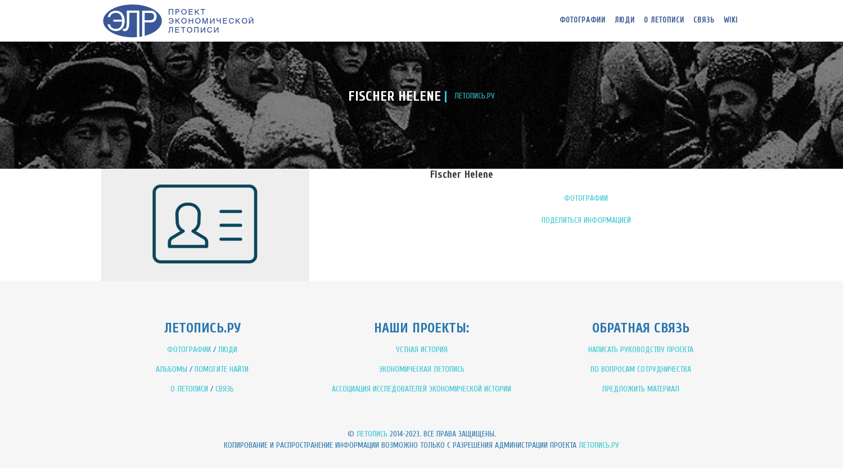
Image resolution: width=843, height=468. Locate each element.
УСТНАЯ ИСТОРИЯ (422, 349)
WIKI (731, 20)
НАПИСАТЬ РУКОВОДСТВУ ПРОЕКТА (640, 349)
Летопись (372, 434)
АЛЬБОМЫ (171, 369)
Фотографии (583, 20)
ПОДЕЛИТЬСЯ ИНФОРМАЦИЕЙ (586, 220)
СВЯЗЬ (224, 389)
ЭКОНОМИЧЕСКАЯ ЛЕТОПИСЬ (422, 369)
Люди (625, 20)
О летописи (664, 20)
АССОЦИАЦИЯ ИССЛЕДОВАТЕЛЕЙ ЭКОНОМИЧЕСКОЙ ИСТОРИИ (421, 389)
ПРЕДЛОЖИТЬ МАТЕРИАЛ (640, 389)
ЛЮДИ (227, 349)
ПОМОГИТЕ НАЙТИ (222, 369)
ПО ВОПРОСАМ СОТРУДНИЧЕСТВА (640, 369)
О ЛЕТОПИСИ (189, 389)
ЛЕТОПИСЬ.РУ (474, 96)
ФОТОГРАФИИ (586, 198)
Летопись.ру (599, 445)
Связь (704, 20)
